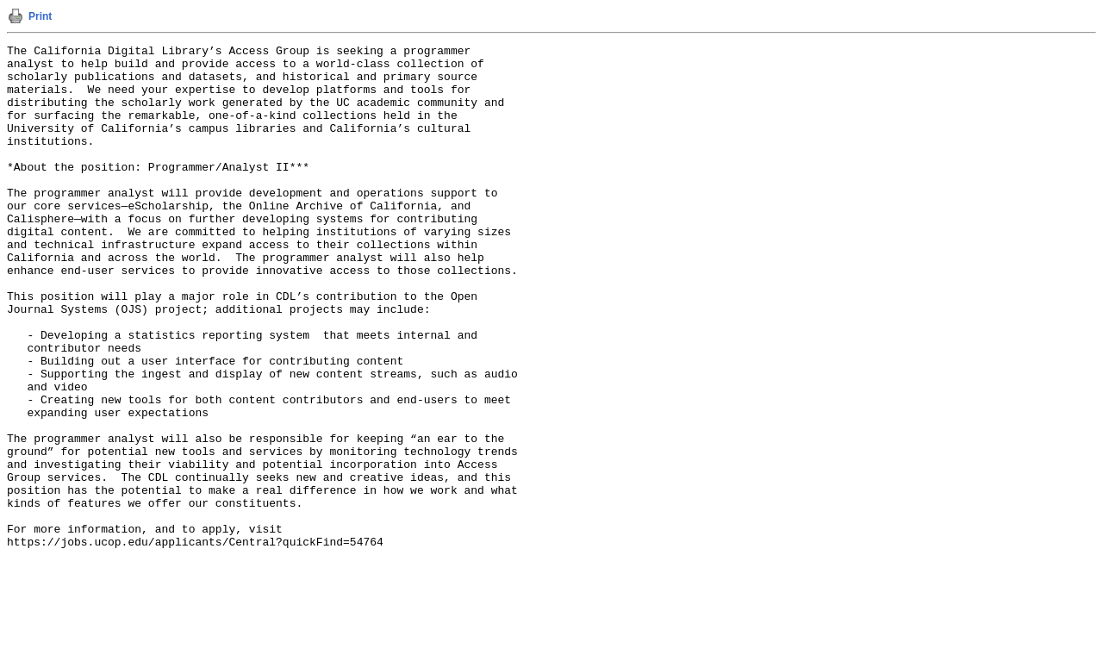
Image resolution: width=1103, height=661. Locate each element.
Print (40, 16)
